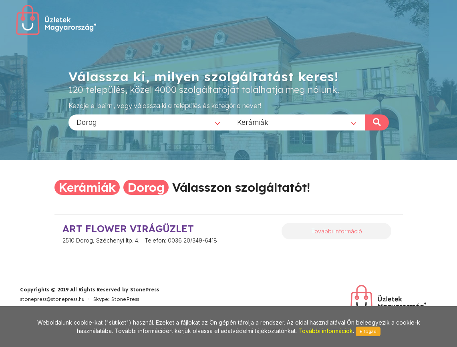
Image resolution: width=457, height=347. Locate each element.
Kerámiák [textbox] (252, 122)
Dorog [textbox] (87, 122)
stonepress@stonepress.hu (52, 299)
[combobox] (148, 122)
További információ (336, 231)
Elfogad (368, 331)
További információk (325, 330)
